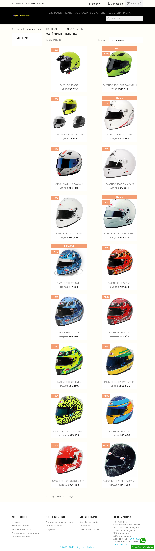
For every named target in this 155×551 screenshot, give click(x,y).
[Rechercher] (124, 18)
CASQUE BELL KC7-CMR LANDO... (69, 431)
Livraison (16, 522)
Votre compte (89, 517)
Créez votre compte (89, 529)
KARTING (22, 38)
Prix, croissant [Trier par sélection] (126, 40)
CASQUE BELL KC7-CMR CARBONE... (120, 481)
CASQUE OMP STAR (69, 85)
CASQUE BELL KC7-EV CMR (69, 233)
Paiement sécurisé (21, 536)
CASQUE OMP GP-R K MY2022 (120, 184)
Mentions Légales (20, 525)
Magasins (50, 529)
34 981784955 (36, 3)
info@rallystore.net (122, 544)
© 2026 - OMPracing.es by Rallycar (77, 547)
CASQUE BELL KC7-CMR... (69, 283)
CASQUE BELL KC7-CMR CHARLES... (69, 481)
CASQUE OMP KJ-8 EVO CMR (69, 184)
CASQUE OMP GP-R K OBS (119, 134)
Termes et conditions (22, 529)
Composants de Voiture (90, 12)
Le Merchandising (119, 12)
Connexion (85, 525)
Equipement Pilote (60, 12)
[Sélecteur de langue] (95, 4)
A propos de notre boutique (25, 533)
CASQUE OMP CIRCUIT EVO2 (69, 134)
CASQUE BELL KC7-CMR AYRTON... (119, 382)
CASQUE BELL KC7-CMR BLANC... (119, 233)
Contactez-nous (54, 525)
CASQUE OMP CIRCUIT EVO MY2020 (120, 85)
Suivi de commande (89, 522)
